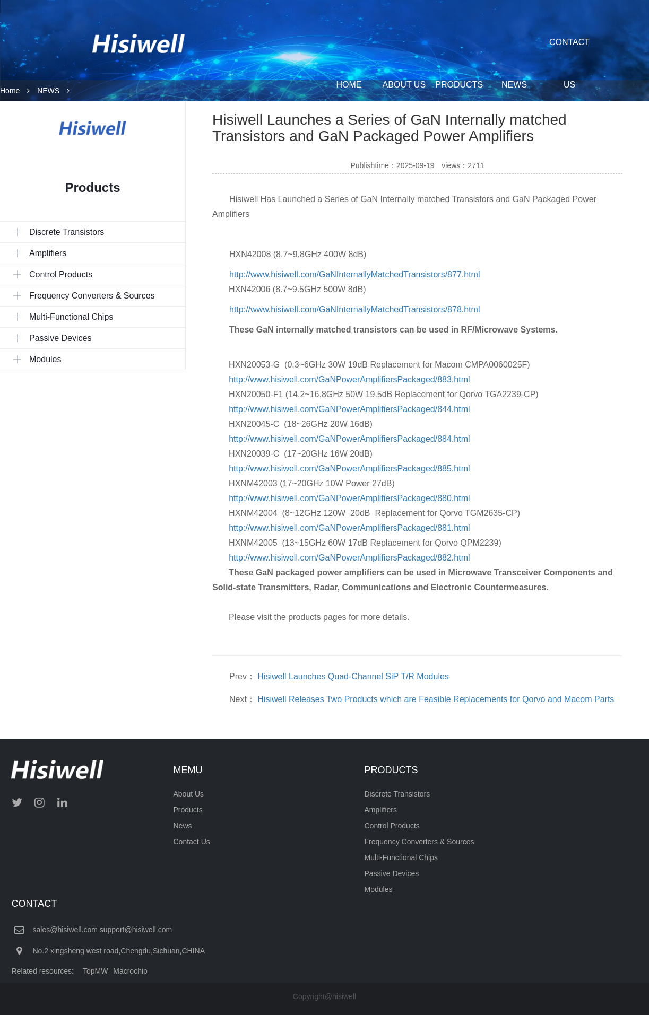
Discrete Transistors (397, 794)
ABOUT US (404, 84)
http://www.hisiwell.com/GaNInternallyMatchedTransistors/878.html (354, 309)
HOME (348, 84)
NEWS (514, 84)
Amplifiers (381, 810)
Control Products (392, 825)
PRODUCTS (459, 84)
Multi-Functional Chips (401, 857)
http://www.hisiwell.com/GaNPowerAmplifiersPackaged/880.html (349, 498)
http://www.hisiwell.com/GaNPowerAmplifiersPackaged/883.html (349, 379)
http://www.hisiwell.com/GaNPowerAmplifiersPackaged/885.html (349, 468)
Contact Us (192, 841)
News (183, 825)
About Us (189, 794)
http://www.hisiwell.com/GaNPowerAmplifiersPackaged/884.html (349, 438)
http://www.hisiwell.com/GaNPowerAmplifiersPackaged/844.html (349, 409)
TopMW (95, 971)
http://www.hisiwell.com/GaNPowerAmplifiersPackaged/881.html (349, 527)
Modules (379, 889)
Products (188, 810)
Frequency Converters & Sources (419, 841)
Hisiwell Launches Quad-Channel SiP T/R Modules (352, 676)
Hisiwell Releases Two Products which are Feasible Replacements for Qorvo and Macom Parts (435, 699)
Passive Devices (392, 873)
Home (10, 90)
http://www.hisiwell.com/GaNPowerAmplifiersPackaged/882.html (349, 557)
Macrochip (130, 971)
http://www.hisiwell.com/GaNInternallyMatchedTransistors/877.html (354, 274)
